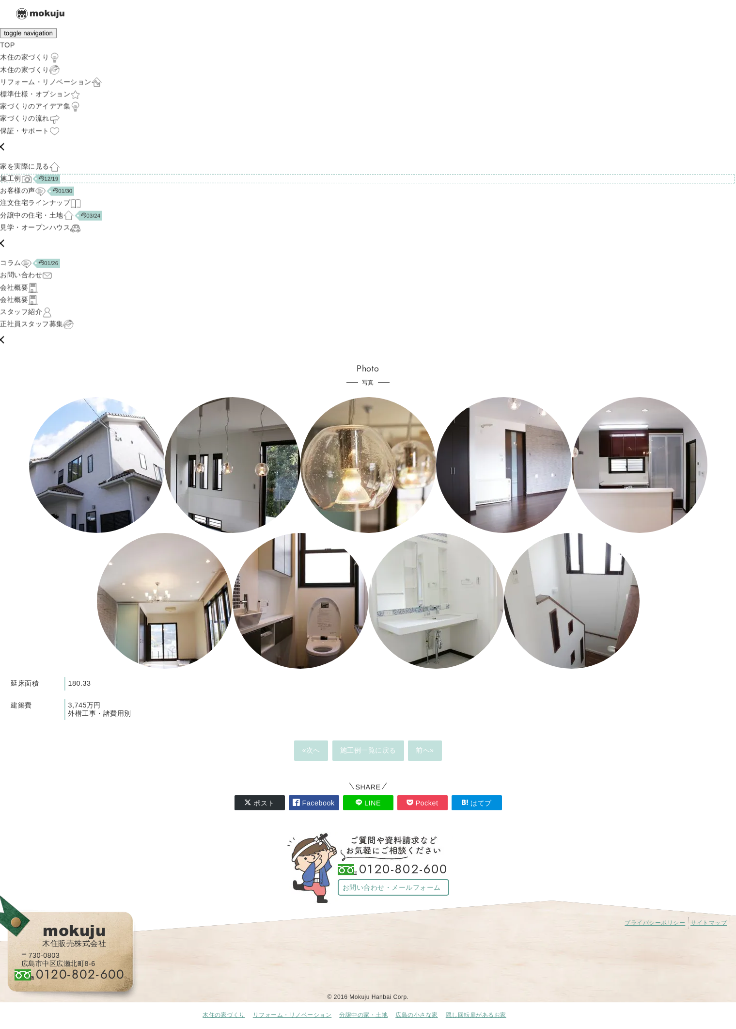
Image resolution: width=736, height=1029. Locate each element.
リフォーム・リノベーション (292, 1015)
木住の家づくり (224, 1015)
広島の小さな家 (416, 1015)
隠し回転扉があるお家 (476, 1015)
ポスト (259, 803)
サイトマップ (708, 923)
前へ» (425, 750)
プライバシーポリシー (655, 923)
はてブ (476, 803)
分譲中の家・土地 (363, 1015)
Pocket (422, 803)
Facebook (313, 803)
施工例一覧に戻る (368, 750)
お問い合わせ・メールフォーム (392, 887)
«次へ (311, 750)
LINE (368, 803)
